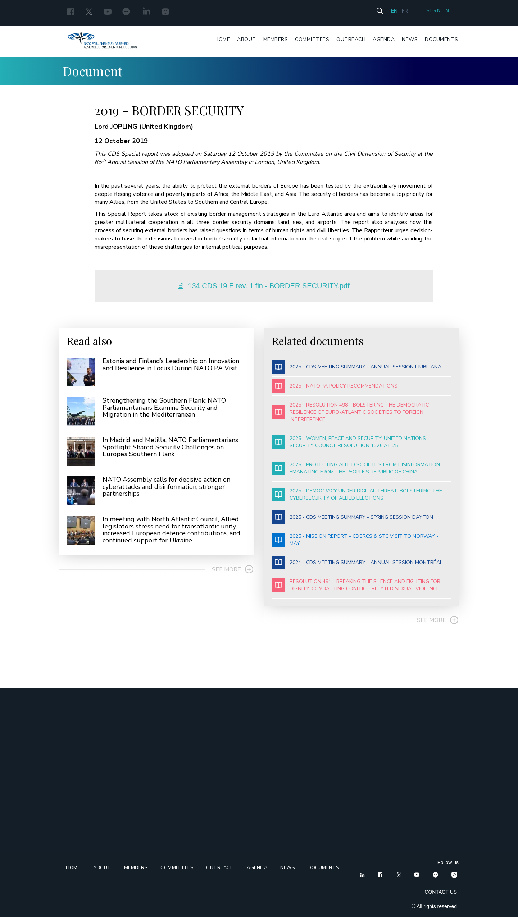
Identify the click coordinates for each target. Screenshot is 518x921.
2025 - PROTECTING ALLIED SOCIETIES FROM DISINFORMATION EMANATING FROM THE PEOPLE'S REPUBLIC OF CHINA (356, 472)
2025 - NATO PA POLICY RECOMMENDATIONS (334, 390)
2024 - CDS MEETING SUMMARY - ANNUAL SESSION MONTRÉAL (357, 566)
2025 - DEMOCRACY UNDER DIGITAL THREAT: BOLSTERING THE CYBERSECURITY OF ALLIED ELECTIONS (357, 498)
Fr (400, 11)
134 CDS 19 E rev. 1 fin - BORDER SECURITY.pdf (264, 287)
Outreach (351, 39)
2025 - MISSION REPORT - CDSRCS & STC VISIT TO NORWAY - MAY (355, 544)
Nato (100, 41)
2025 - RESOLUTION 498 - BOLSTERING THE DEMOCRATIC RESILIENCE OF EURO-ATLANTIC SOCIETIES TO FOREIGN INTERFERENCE (350, 416)
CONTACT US (440, 896)
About (247, 39)
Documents (442, 39)
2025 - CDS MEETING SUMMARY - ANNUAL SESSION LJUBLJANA (356, 371)
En (389, 11)
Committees (313, 39)
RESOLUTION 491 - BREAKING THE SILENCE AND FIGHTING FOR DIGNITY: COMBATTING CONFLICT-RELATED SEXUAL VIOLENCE (356, 589)
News (410, 39)
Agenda (384, 39)
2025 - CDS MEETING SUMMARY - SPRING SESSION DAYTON (352, 521)
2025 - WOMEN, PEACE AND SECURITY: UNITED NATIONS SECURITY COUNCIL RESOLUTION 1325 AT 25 (349, 446)
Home (223, 39)
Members (276, 39)
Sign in (437, 12)
